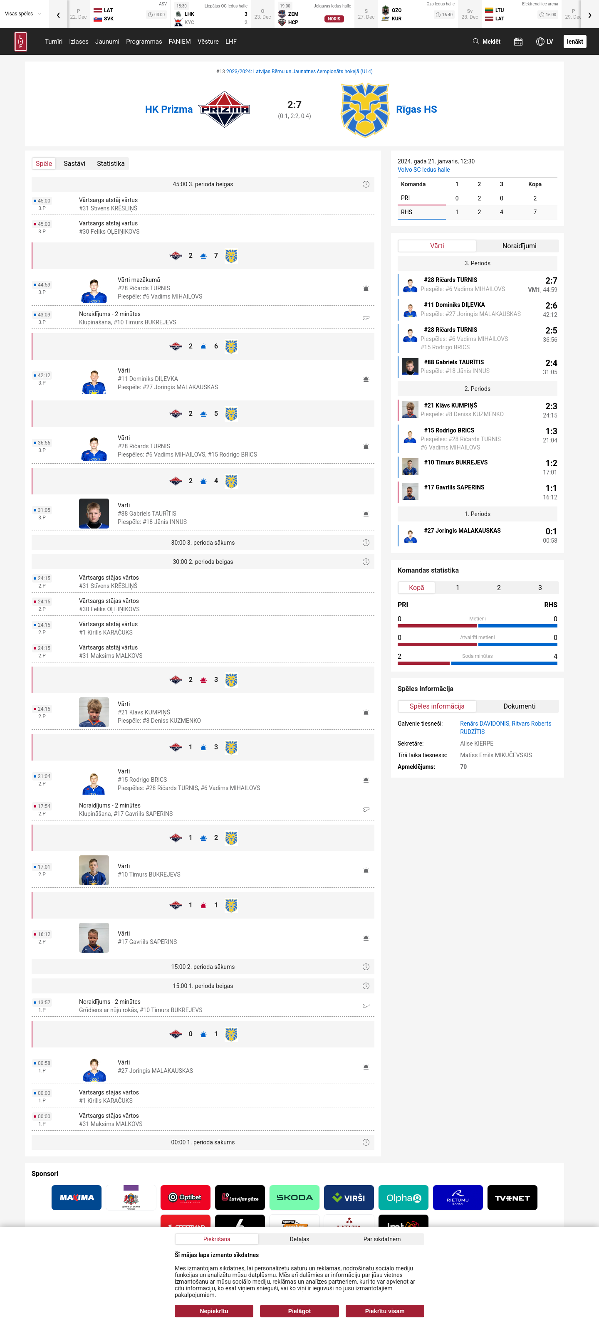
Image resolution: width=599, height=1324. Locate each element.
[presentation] (58, 14)
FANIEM (180, 41)
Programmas (144, 41)
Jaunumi (107, 41)
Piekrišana (216, 1239)
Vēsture (208, 41)
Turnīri (53, 41)
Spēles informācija (437, 706)
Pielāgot (299, 1311)
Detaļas (299, 1239)
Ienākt (575, 41)
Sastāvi (74, 164)
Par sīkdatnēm (382, 1239)
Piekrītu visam (385, 1311)
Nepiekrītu (214, 1311)
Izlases (79, 41)
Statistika (111, 164)
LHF (231, 41)
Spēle (44, 164)
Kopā (416, 588)
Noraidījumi (519, 246)
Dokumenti (519, 706)
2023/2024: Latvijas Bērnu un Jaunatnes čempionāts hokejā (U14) (299, 71)
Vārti (437, 246)
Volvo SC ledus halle (424, 169)
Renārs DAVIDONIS (484, 723)
